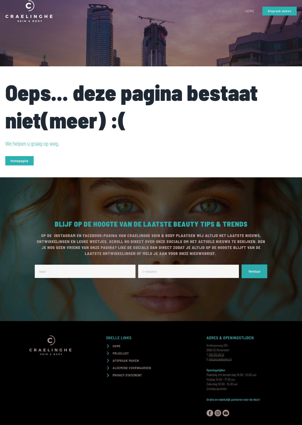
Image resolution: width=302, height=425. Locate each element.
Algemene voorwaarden (132, 368)
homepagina (19, 161)
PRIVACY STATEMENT (127, 375)
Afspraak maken (279, 11)
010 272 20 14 (216, 354)
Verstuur (254, 271)
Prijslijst (121, 353)
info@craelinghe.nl (220, 359)
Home (250, 11)
